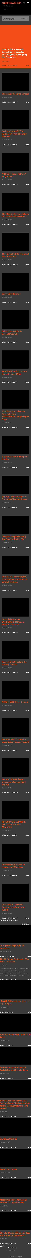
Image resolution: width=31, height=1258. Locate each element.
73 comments (9, 956)
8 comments (9, 1045)
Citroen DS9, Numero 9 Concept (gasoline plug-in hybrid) (13, 907)
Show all (24, 18)
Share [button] (4, 65)
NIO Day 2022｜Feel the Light (15, 702)
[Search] (24, 3)
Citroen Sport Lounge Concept (15, 94)
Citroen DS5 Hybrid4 (11, 294)
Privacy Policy (11, 1250)
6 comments (9, 1012)
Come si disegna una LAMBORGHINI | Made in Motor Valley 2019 (13, 622)
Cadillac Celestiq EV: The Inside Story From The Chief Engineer (14, 134)
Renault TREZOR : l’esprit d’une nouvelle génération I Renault (14, 782)
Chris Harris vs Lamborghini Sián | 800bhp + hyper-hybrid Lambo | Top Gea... (14, 579)
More (27, 65)
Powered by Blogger (15, 1256)
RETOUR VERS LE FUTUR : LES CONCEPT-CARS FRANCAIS (14, 824)
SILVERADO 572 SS (8, 1139)
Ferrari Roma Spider (8, 1169)
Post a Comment (12, 65)
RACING (5, 10)
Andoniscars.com (11, 3)
